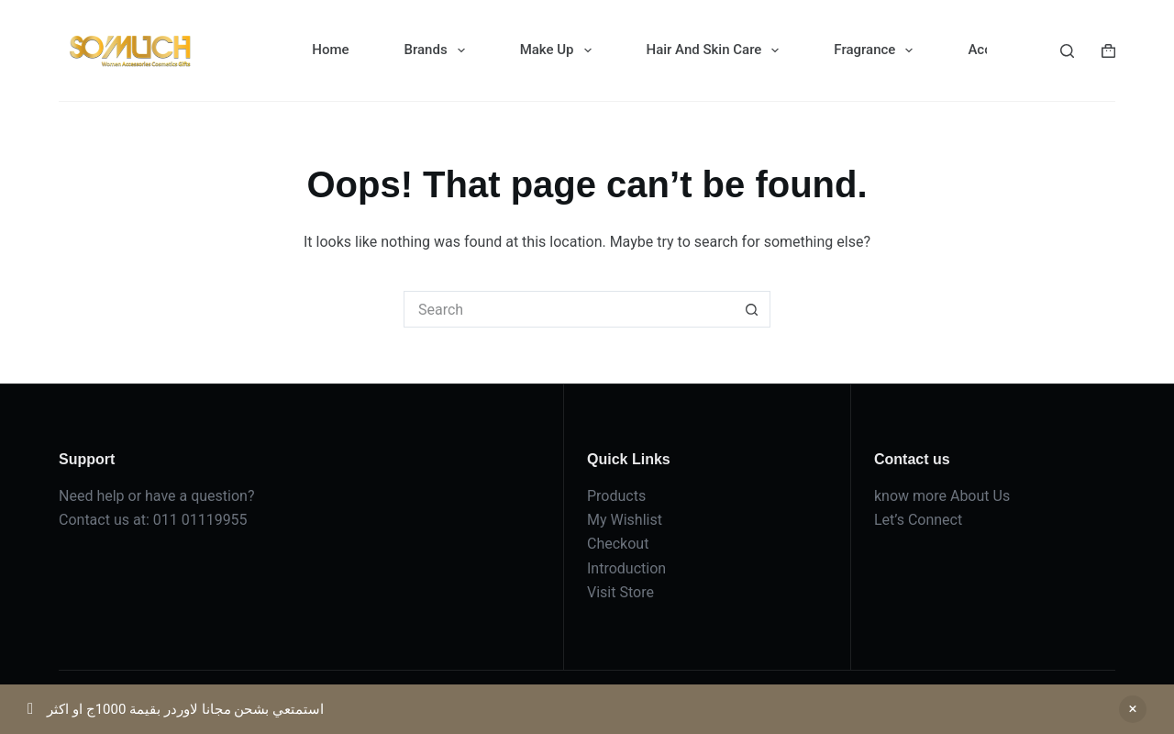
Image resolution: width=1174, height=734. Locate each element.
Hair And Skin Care (717, 50)
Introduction (626, 568)
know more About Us (942, 496)
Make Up (559, 50)
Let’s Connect (918, 519)
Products (616, 496)
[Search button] (752, 309)
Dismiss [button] (1132, 709)
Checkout (617, 543)
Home (330, 49)
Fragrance (877, 50)
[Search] (1067, 51)
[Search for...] (569, 309)
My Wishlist (624, 519)
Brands (438, 50)
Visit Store (620, 592)
